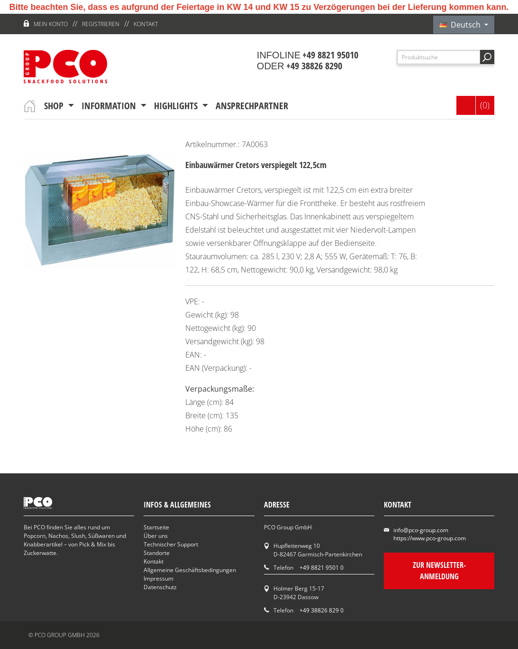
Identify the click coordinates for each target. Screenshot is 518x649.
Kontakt (146, 24)
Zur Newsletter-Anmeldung (438, 571)
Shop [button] (55, 105)
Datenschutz (160, 587)
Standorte (157, 553)
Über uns (156, 536)
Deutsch (460, 24)
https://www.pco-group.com (429, 538)
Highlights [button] (177, 105)
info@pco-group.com (420, 530)
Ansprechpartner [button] (252, 105)
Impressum (158, 578)
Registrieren (100, 24)
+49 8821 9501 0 (322, 568)
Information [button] (110, 105)
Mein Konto (51, 24)
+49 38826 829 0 (322, 610)
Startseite (156, 527)
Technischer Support (171, 544)
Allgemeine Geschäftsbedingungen (190, 570)
